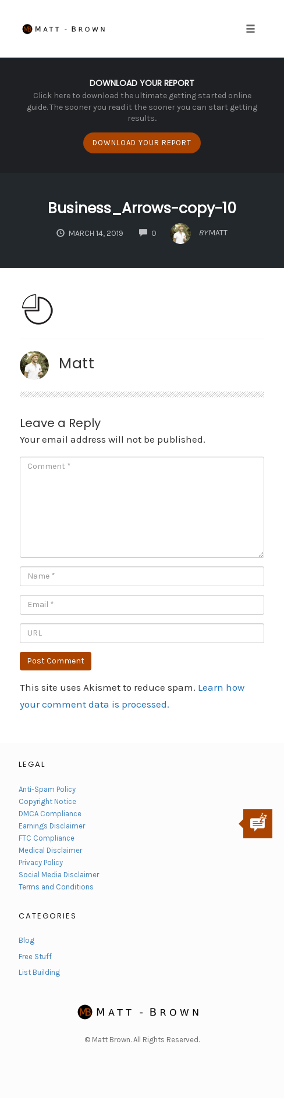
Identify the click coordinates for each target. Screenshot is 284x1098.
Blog (26, 940)
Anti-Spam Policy (47, 789)
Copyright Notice (47, 801)
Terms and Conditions (56, 886)
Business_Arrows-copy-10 (142, 208)
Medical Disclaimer (50, 850)
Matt (76, 363)
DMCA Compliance (50, 813)
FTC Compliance (46, 838)
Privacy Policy (41, 862)
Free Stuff (35, 956)
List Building (39, 972)
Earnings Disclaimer (52, 825)
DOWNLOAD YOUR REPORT (142, 142)
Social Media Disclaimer (59, 874)
